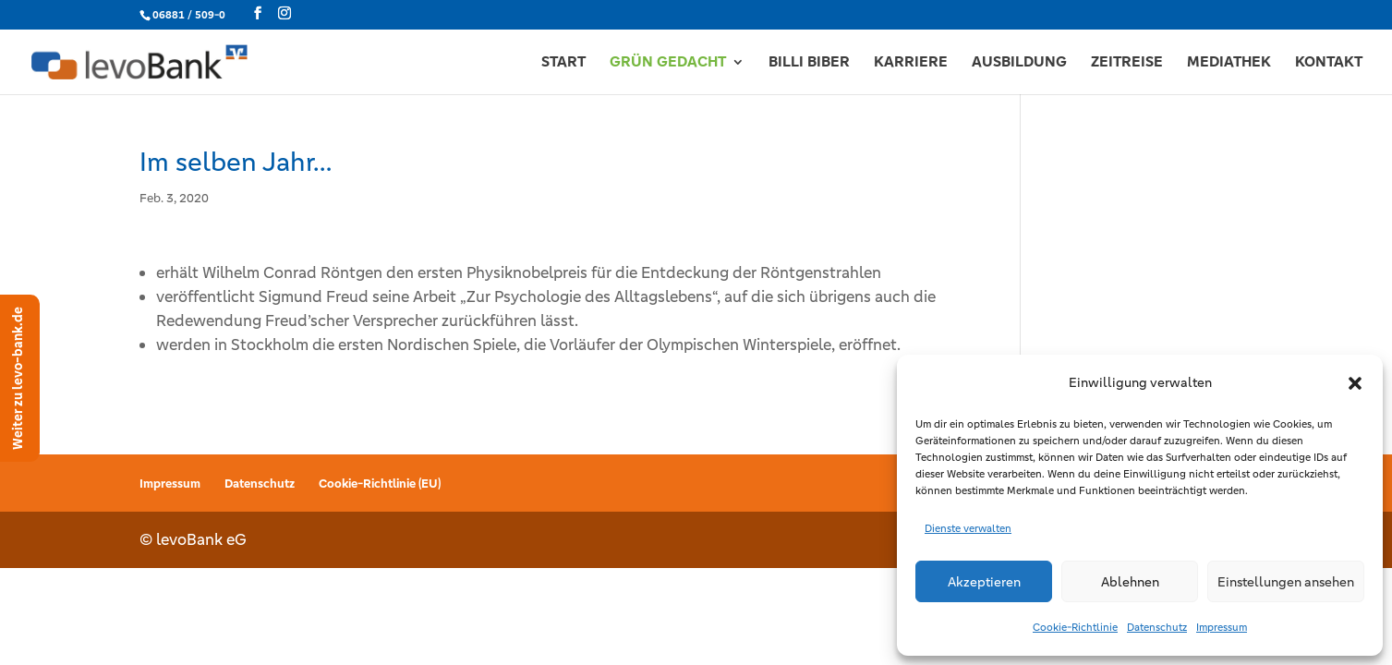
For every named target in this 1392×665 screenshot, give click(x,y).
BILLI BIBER (809, 63)
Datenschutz (1157, 627)
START (563, 63)
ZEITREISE (1127, 63)
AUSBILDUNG (1019, 63)
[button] (1355, 383)
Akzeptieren (984, 582)
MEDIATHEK (1229, 63)
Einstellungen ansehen (1285, 582)
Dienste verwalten (968, 528)
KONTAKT (1328, 63)
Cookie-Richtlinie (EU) (380, 483)
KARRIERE (911, 63)
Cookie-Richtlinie (1075, 627)
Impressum (1221, 627)
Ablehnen (1130, 582)
